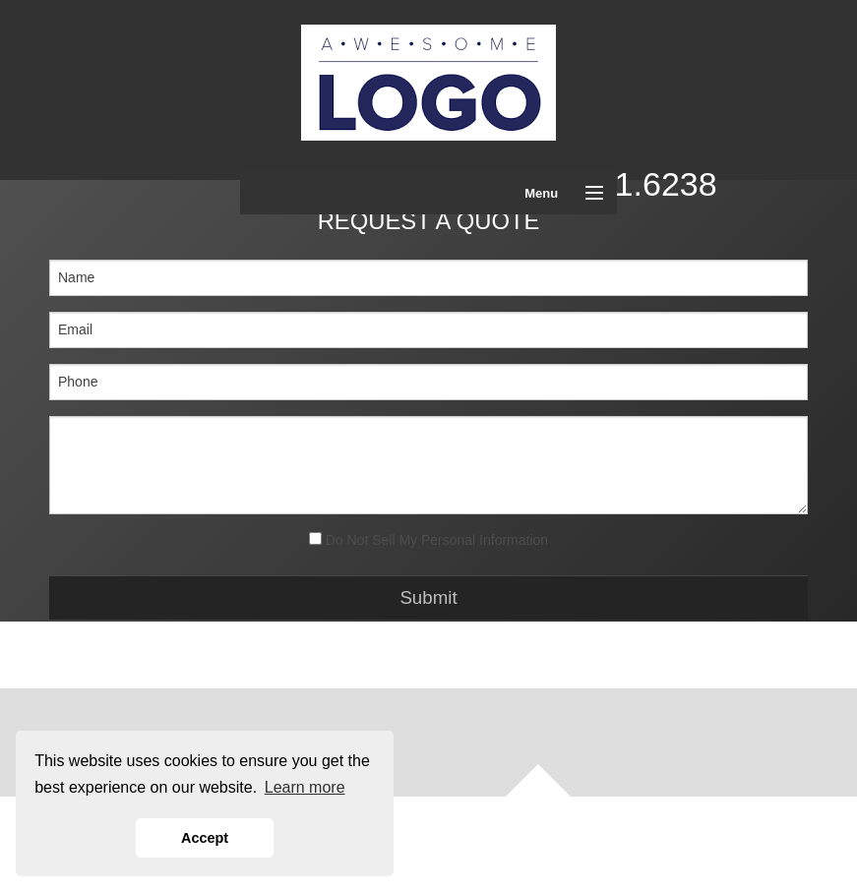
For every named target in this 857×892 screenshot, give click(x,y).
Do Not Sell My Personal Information (428, 540)
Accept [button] (204, 838)
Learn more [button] (305, 787)
